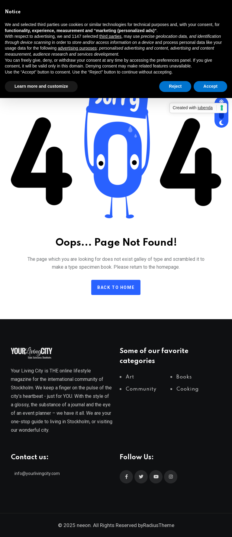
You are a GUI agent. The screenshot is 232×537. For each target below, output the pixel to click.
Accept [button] (210, 86)
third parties (110, 36)
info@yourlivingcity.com (37, 473)
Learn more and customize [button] (41, 86)
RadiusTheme (158, 525)
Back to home (115, 287)
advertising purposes (77, 48)
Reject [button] (175, 86)
